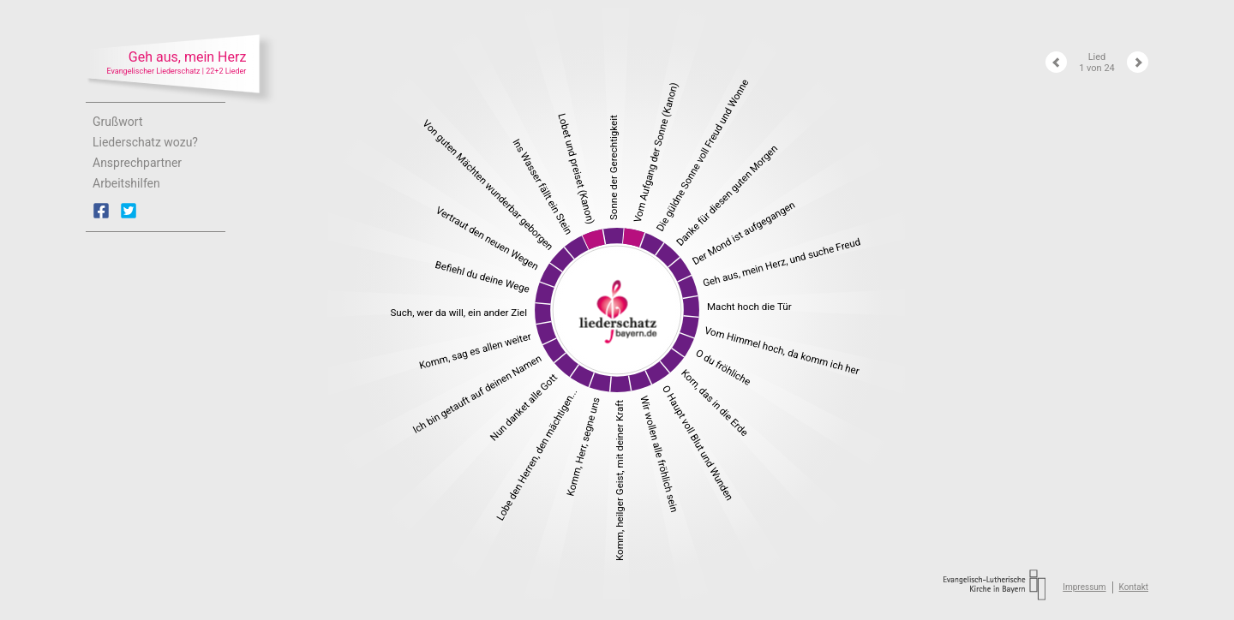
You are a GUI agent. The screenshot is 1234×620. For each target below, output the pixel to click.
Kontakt (1133, 587)
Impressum (1084, 587)
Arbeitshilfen (126, 183)
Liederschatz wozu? (145, 142)
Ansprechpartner (137, 163)
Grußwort (118, 121)
